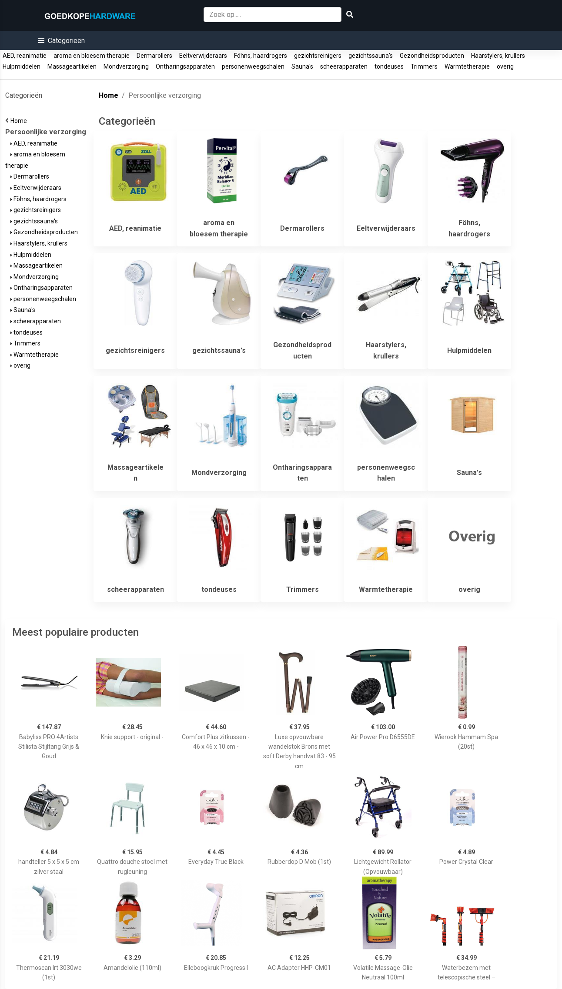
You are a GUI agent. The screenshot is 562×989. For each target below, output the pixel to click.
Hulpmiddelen (21, 66)
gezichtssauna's (370, 55)
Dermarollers (154, 55)
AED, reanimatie (24, 55)
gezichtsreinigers (317, 55)
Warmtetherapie (467, 66)
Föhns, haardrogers (260, 55)
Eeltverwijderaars (203, 55)
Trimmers (424, 66)
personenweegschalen (253, 66)
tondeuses (389, 66)
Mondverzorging (126, 66)
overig (505, 66)
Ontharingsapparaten (185, 66)
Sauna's (302, 66)
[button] (61, 41)
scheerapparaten (344, 66)
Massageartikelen (72, 66)
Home (20, 120)
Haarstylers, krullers (498, 55)
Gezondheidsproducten (432, 55)
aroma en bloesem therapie (91, 55)
